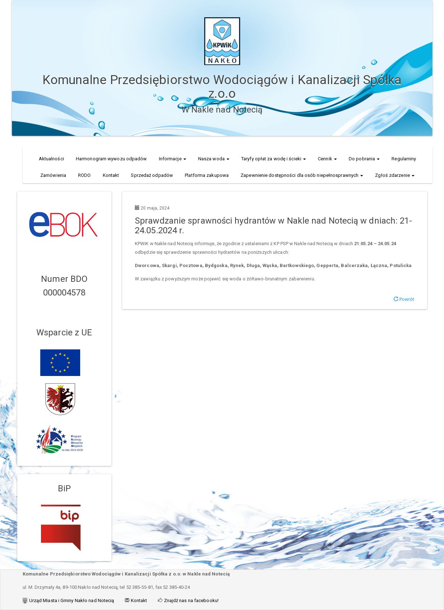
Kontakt (111, 175)
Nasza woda (213, 158)
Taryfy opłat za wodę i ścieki (273, 158)
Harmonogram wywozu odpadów (111, 158)
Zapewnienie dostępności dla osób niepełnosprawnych (302, 175)
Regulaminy (404, 158)
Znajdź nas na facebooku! (191, 600)
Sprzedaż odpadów (152, 175)
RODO (84, 175)
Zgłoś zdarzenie (395, 175)
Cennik (327, 158)
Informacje (172, 158)
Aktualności (51, 158)
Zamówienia (53, 175)
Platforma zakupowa (207, 175)
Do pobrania (364, 158)
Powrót (404, 299)
